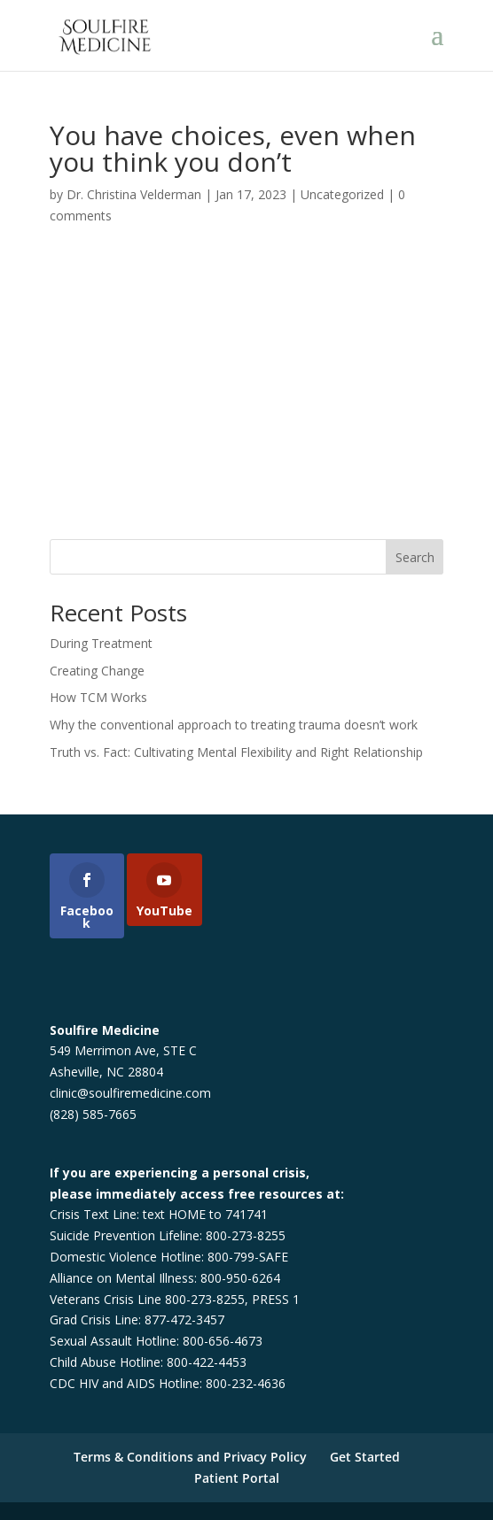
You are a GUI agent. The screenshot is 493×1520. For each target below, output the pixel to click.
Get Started (365, 1456)
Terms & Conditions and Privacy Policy (190, 1456)
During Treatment (101, 643)
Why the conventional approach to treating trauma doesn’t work (234, 724)
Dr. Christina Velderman (134, 194)
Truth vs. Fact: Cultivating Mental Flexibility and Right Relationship (236, 752)
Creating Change (97, 670)
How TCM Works (98, 697)
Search (414, 557)
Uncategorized (342, 194)
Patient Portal (236, 1478)
